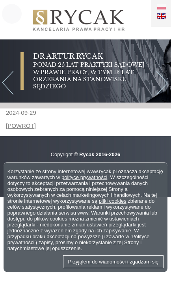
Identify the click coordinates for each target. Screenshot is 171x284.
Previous (7, 83)
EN (161, 16)
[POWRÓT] (21, 125)
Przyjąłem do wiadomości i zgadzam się (113, 262)
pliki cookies (112, 201)
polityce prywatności (84, 177)
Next (163, 83)
